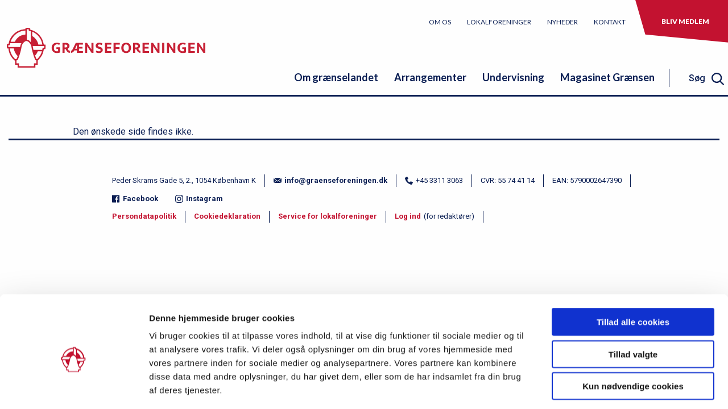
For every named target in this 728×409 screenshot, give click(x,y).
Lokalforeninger (499, 22)
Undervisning (513, 77)
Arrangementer (430, 77)
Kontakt (610, 22)
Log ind (408, 216)
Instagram (199, 198)
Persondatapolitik (144, 216)
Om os (440, 22)
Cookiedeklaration (227, 216)
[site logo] (106, 53)
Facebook (135, 198)
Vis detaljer (591, 386)
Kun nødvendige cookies (633, 336)
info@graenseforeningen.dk (330, 180)
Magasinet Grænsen (607, 77)
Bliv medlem (685, 21)
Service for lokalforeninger (327, 216)
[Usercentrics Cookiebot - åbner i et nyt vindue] (73, 386)
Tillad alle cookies (633, 272)
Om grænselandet (336, 77)
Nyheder (562, 22)
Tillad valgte (633, 305)
